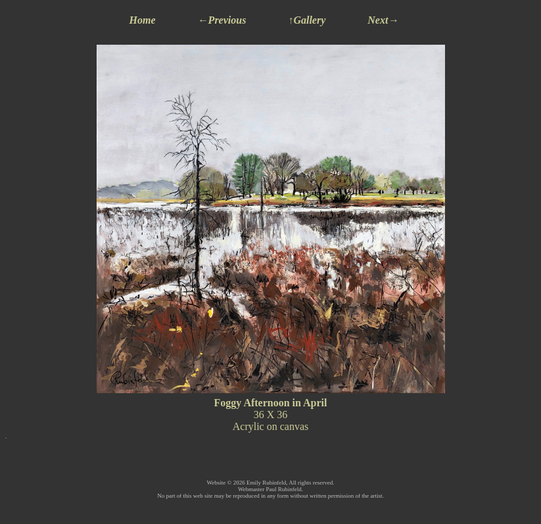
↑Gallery (306, 20)
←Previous (222, 20)
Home (142, 20)
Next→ (382, 20)
